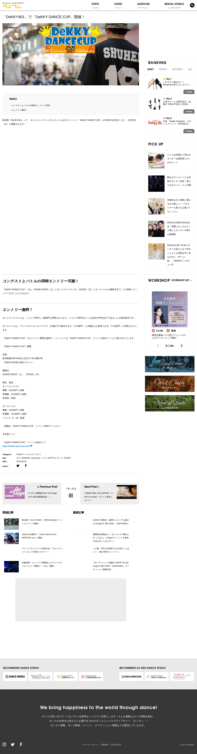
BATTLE (52, 458)
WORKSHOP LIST (181, 280)
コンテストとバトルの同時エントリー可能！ (31, 105)
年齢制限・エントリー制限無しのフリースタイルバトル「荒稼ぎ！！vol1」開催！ (42, 564)
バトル (44, 458)
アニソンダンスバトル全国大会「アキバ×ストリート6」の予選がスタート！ (42, 550)
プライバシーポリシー (90, 745)
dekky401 (26, 458)
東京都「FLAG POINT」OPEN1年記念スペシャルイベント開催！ (42, 522)
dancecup (35, 458)
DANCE (67, 458)
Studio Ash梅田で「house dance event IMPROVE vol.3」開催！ (39, 536)
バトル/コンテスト (33, 454)
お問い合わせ (116, 745)
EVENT (118, 5)
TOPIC (95, 5)
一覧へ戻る (70, 492)
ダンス (60, 458)
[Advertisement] (46, 600)
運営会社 (105, 745)
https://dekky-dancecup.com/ (16, 446)
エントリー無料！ (19, 110)
